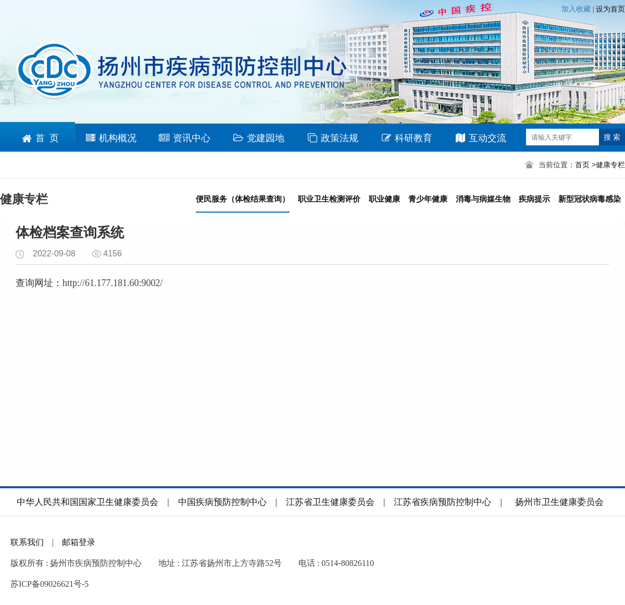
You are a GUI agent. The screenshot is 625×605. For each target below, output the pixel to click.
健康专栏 (610, 164)
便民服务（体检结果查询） (243, 199)
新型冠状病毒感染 (589, 199)
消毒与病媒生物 (483, 199)
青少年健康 (427, 199)
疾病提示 (534, 199)
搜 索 (612, 137)
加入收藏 (577, 9)
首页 (582, 164)
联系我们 (27, 542)
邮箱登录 (78, 542)
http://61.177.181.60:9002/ (113, 283)
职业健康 (384, 199)
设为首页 (610, 9)
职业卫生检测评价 (329, 199)
